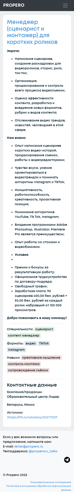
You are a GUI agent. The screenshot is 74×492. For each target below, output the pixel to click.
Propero (13, 5)
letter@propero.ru (28, 446)
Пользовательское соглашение (50, 482)
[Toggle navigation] (65, 5)
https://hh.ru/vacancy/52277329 (32, 417)
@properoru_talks (43, 451)
